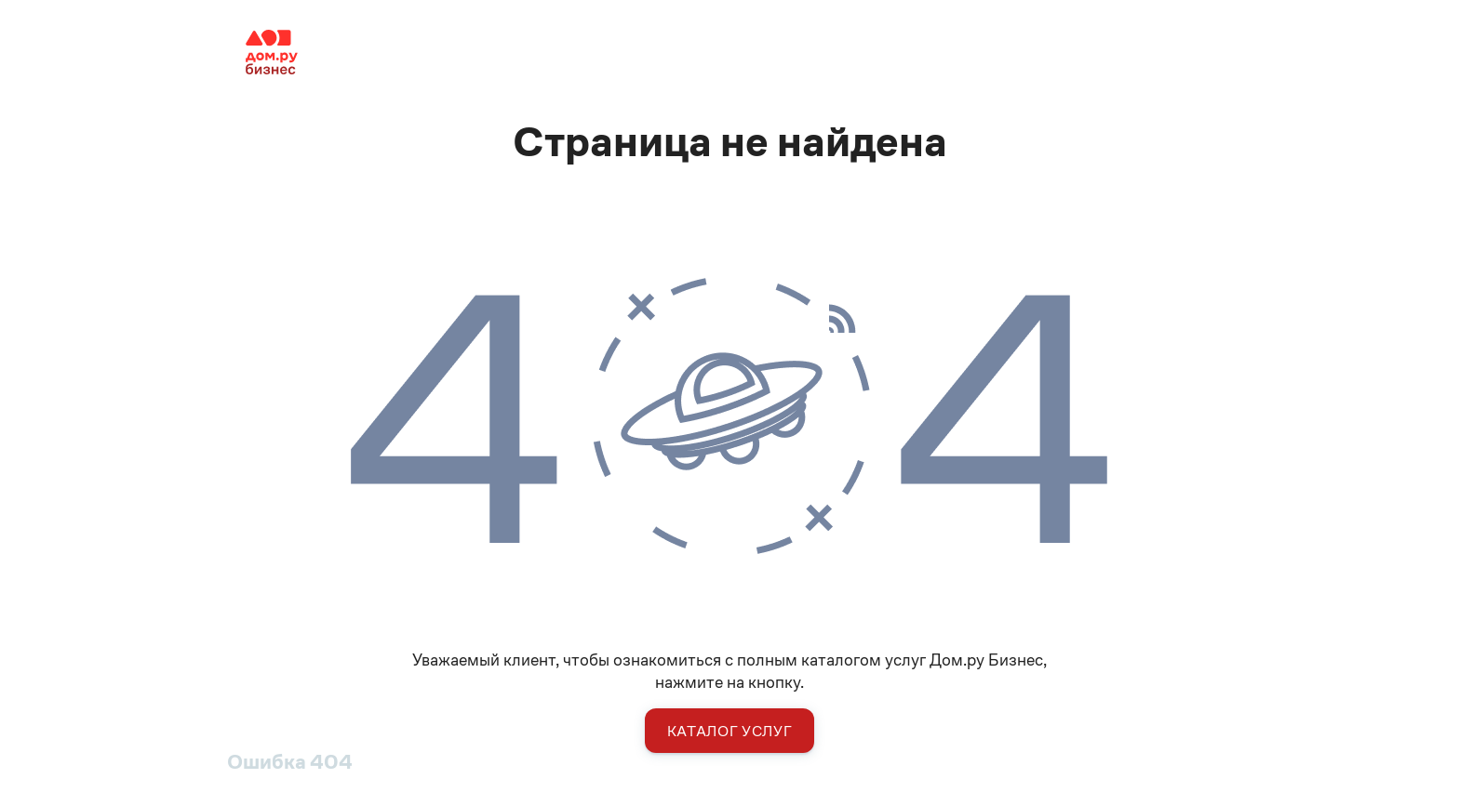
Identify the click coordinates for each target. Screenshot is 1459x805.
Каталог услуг (729, 731)
